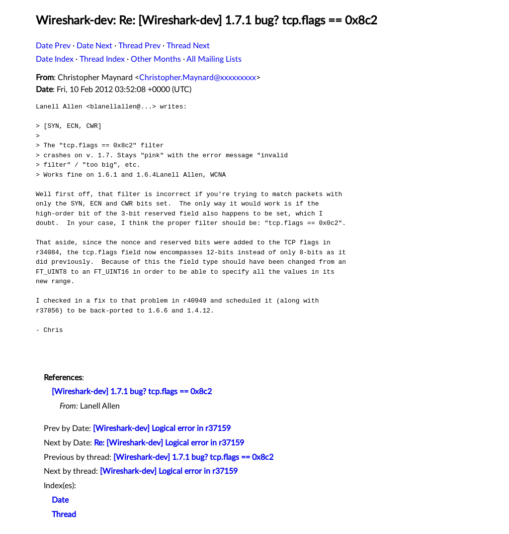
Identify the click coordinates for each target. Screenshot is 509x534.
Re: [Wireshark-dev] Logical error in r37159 (169, 443)
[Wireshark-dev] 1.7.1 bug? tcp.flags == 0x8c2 (132, 392)
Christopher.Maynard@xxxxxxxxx (197, 78)
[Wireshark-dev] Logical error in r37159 (162, 428)
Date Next (94, 46)
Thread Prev (139, 46)
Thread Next (188, 46)
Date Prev (53, 46)
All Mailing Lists (214, 59)
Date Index (55, 59)
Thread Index (102, 59)
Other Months (156, 59)
